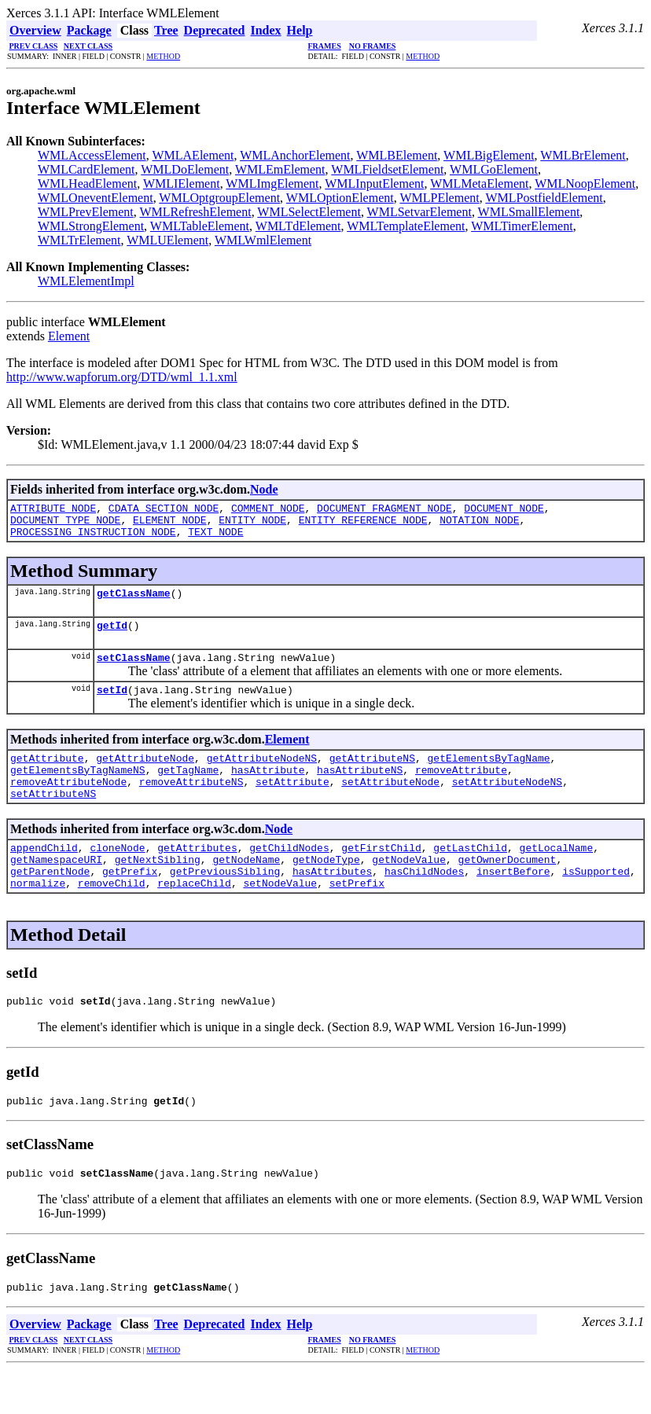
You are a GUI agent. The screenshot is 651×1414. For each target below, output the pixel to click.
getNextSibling (157, 890)
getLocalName (557, 876)
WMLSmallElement (529, 212)
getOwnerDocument (507, 890)
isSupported (596, 904)
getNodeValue (409, 890)
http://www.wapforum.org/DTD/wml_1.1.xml (121, 377)
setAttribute (292, 805)
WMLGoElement (494, 169)
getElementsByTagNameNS (77, 791)
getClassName (134, 602)
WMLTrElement (79, 240)
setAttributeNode (390, 805)
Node (264, 489)
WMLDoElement (185, 169)
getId (112, 637)
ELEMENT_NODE (170, 524)
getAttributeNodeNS (262, 776)
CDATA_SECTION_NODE (163, 510)
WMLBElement (396, 155)
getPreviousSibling (225, 904)
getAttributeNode (145, 776)
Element (69, 336)
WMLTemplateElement (406, 226)
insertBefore (513, 904)
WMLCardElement (86, 169)
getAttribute (47, 776)
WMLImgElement (272, 183)
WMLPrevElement (86, 212)
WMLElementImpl (86, 281)
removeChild (111, 918)
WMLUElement (167, 240)
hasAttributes (332, 904)
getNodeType (326, 890)
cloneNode (117, 876)
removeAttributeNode (68, 805)
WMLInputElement (374, 183)
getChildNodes (289, 876)
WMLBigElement (489, 155)
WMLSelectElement (309, 212)
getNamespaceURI (56, 890)
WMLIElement (181, 183)
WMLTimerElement (521, 226)
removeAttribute (461, 791)
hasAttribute (268, 791)
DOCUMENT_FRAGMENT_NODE (384, 510)
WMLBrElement (582, 155)
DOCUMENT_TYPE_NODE (65, 524)
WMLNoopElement (585, 183)
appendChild (44, 876)
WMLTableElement (199, 226)
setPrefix (356, 918)
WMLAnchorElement (295, 155)
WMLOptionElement (340, 197)
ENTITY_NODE (252, 524)
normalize (37, 918)
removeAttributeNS (191, 805)
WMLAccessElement (92, 155)
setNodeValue (280, 918)
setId (112, 706)
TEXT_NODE (215, 538)
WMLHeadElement (87, 183)
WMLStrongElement (91, 226)
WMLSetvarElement (419, 212)
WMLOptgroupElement (219, 197)
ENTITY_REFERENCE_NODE (363, 524)
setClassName (134, 671)
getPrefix (129, 904)
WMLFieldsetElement (387, 169)
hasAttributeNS (360, 791)
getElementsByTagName (488, 776)
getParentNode (50, 904)
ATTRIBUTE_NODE (53, 510)
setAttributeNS (53, 819)
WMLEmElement (280, 169)
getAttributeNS (372, 776)
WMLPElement (439, 197)
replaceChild (194, 918)
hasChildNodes (424, 904)
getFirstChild (381, 876)
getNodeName (246, 890)
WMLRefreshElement (195, 212)
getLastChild (470, 876)
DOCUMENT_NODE (503, 510)
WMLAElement (193, 155)
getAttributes (197, 876)
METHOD (163, 56)
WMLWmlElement (263, 240)
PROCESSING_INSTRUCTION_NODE (93, 538)
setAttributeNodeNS (507, 805)
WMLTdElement (298, 226)
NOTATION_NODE (479, 524)
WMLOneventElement (95, 197)
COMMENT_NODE (268, 510)
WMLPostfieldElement (543, 197)
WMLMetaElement (479, 183)
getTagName (188, 791)
